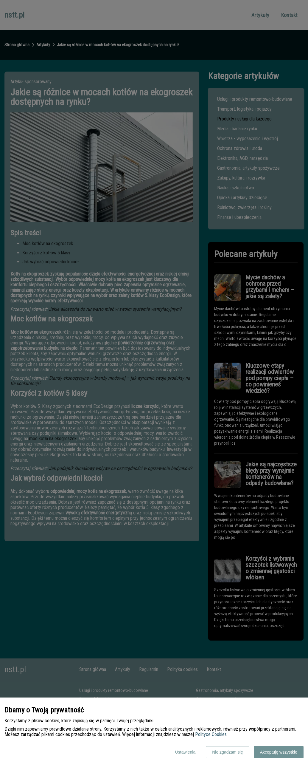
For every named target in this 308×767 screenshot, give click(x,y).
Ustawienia (185, 752)
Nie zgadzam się (227, 752)
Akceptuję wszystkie (278, 752)
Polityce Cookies (211, 734)
